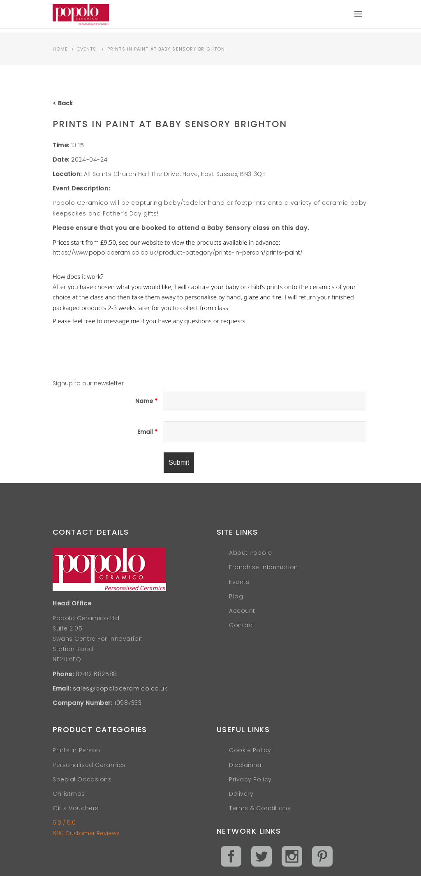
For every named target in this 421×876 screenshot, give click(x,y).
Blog (236, 596)
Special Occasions (82, 779)
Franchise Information (263, 567)
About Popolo (250, 553)
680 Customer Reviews (86, 833)
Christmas (69, 794)
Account (242, 611)
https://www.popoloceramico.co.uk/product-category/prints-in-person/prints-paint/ (178, 252)
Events (87, 49)
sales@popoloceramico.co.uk (120, 688)
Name (146, 401)
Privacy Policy (250, 779)
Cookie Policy (250, 750)
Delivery (241, 794)
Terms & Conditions (260, 808)
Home (60, 49)
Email (147, 432)
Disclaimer (245, 765)
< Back (63, 103)
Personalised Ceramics (89, 765)
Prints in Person (76, 750)
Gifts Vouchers (76, 808)
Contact (242, 625)
